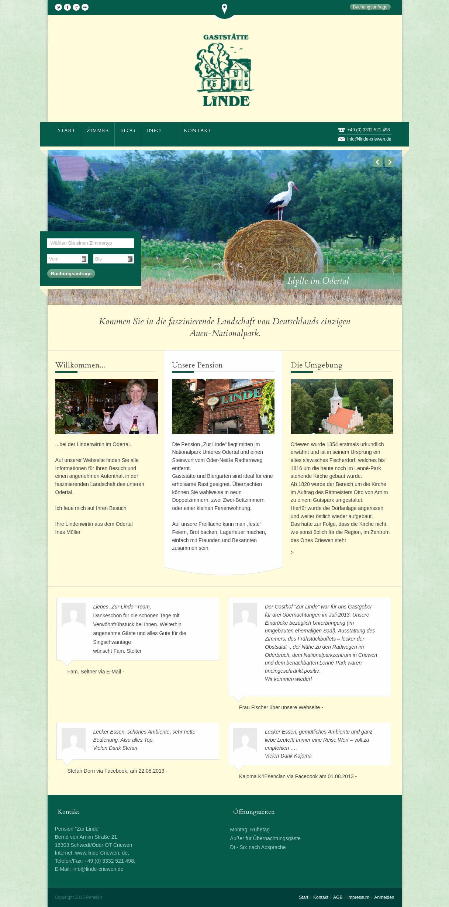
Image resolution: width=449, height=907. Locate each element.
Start (303, 897)
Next (389, 162)
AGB (337, 897)
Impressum (358, 897)
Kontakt (320, 897)
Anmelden (384, 897)
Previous (378, 162)
